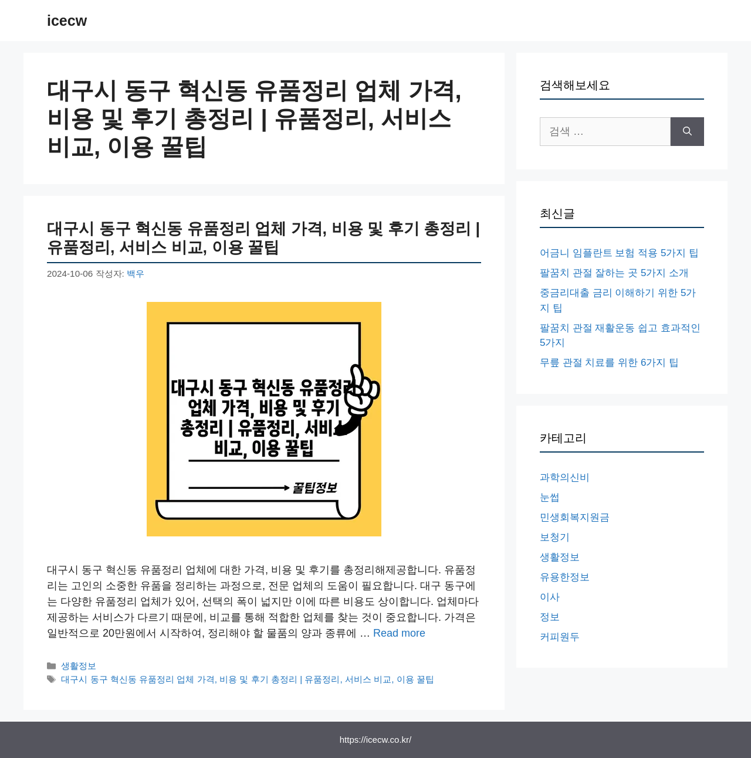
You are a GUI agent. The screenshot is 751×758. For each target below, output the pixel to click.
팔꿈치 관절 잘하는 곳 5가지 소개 (614, 272)
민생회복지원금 (575, 517)
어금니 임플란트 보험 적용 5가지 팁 (619, 253)
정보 (550, 617)
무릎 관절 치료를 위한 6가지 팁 (609, 362)
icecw (67, 20)
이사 (550, 597)
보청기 (555, 537)
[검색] (687, 131)
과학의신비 (565, 477)
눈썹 (550, 497)
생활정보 (78, 666)
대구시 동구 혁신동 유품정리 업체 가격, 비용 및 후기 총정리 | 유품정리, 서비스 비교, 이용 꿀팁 (247, 679)
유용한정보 (565, 577)
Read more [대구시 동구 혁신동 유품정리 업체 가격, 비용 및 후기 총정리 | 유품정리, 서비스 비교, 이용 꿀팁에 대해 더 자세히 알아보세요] (399, 633)
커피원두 (560, 637)
